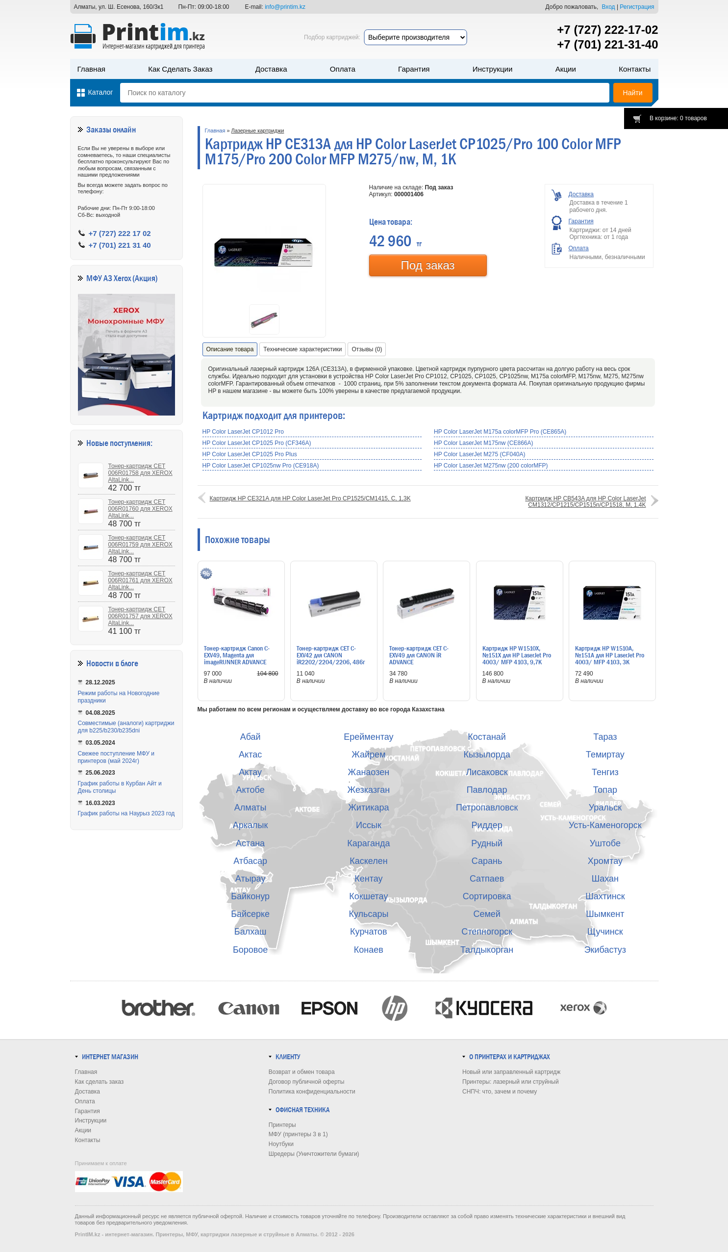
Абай (250, 737)
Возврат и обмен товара (302, 1072)
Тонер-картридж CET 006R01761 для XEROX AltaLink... (140, 580)
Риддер (487, 825)
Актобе (250, 790)
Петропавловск (487, 807)
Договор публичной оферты (307, 1081)
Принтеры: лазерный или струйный (510, 1081)
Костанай (487, 737)
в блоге (126, 663)
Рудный (486, 843)
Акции (565, 69)
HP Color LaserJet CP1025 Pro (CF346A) (256, 443)
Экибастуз (605, 950)
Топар (605, 790)
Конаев (368, 950)
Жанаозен (369, 772)
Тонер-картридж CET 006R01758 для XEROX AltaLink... (140, 473)
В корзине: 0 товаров (678, 118)
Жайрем (368, 754)
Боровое (250, 950)
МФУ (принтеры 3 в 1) (298, 1134)
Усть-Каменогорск (605, 825)
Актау (250, 772)
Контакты (635, 69)
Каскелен (368, 861)
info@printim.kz (285, 6)
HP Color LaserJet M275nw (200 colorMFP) (491, 465)
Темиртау (605, 754)
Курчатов (368, 932)
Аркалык (250, 825)
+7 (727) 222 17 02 (120, 233)
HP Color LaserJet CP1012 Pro (243, 431)
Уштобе (605, 843)
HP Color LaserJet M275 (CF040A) (480, 454)
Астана (250, 843)
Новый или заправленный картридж (511, 1072)
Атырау (250, 879)
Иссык (368, 825)
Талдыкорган (486, 950)
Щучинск (605, 932)
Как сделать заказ (180, 69)
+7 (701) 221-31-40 (607, 44)
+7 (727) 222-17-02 (607, 29)
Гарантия (413, 69)
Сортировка (487, 896)
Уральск (605, 807)
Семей (486, 914)
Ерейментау (368, 737)
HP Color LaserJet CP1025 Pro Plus (249, 454)
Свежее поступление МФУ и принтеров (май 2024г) (116, 757)
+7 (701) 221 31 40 (120, 245)
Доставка (271, 69)
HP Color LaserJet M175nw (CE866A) (483, 443)
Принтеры (282, 1125)
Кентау (368, 879)
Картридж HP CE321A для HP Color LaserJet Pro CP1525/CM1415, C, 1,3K (310, 498)
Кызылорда (486, 754)
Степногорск (486, 932)
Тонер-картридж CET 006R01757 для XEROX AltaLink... (140, 616)
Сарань (487, 861)
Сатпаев (487, 879)
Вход (608, 6)
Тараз (605, 737)
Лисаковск (487, 772)
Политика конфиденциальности (312, 1091)
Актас (250, 754)
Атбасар (250, 861)
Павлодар (487, 790)
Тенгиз (605, 772)
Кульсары (368, 914)
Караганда (368, 843)
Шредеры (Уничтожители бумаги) (314, 1153)
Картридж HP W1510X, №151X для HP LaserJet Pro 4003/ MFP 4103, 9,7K (516, 655)
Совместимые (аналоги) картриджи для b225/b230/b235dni (126, 727)
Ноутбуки (281, 1144)
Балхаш (250, 932)
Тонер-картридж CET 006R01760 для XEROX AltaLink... (140, 508)
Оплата (342, 69)
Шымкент (605, 914)
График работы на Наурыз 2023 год (126, 813)
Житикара (368, 807)
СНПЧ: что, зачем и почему (499, 1091)
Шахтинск (605, 896)
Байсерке (250, 914)
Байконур (250, 896)
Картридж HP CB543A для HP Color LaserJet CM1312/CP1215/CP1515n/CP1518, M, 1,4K (585, 501)
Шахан (605, 879)
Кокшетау (368, 896)
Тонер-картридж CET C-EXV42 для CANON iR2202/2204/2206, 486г (331, 655)
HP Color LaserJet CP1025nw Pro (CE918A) (260, 465)
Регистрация (637, 6)
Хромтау (605, 861)
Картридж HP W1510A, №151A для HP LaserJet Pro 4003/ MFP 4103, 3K (609, 655)
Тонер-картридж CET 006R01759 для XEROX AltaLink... (140, 544)
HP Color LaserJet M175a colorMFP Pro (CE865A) (500, 431)
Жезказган (369, 790)
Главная (91, 69)
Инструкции (493, 69)
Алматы (250, 807)
